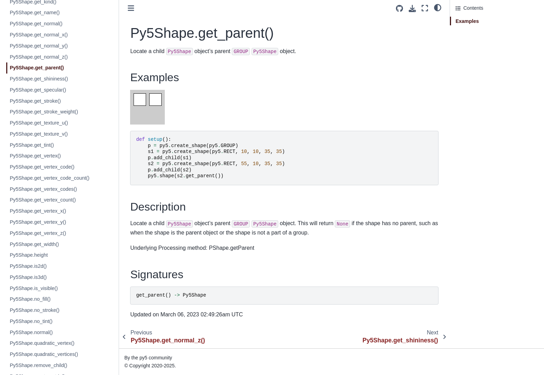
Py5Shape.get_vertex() (35, 156)
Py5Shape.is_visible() (34, 288)
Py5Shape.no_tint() (31, 321)
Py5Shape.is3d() (28, 277)
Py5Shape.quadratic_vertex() (42, 343)
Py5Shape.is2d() (28, 266)
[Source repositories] (399, 8)
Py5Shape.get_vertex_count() (43, 200)
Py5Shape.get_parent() (37, 67)
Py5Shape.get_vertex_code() (42, 167)
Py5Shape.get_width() (35, 244)
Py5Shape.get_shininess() (39, 79)
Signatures (467, 40)
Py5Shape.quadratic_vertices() (44, 354)
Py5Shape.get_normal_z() (39, 57)
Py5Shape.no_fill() (30, 299)
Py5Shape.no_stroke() (35, 310)
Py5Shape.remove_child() (39, 365)
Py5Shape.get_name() (35, 12)
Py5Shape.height (29, 255)
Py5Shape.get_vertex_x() (38, 211)
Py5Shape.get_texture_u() (39, 123)
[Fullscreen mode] (424, 8)
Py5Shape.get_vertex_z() (38, 233)
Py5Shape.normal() (31, 332)
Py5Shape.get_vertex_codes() (44, 189)
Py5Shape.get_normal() (36, 23)
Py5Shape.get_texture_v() (39, 134)
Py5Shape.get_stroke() (35, 101)
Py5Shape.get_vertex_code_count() (50, 178)
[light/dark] (437, 7)
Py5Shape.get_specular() (38, 90)
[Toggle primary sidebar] (131, 8)
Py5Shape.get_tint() (32, 145)
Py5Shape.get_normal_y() (39, 46)
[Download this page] (412, 8)
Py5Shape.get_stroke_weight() (44, 111)
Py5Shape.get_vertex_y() (38, 222)
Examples (467, 21)
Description (468, 31)
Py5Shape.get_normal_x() (39, 34)
